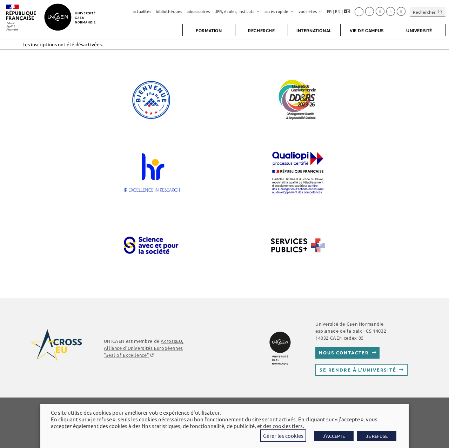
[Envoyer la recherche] (440, 11)
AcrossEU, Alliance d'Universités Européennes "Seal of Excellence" (143, 348)
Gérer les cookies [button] (283, 435)
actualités (142, 11)
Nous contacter (344, 352)
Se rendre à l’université (358, 370)
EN (338, 11)
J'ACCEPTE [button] (334, 436)
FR (329, 11)
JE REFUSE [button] (377, 436)
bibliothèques (169, 11)
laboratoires (198, 11)
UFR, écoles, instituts (237, 11)
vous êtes (310, 11)
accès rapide (279, 11)
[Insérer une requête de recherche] (427, 11)
